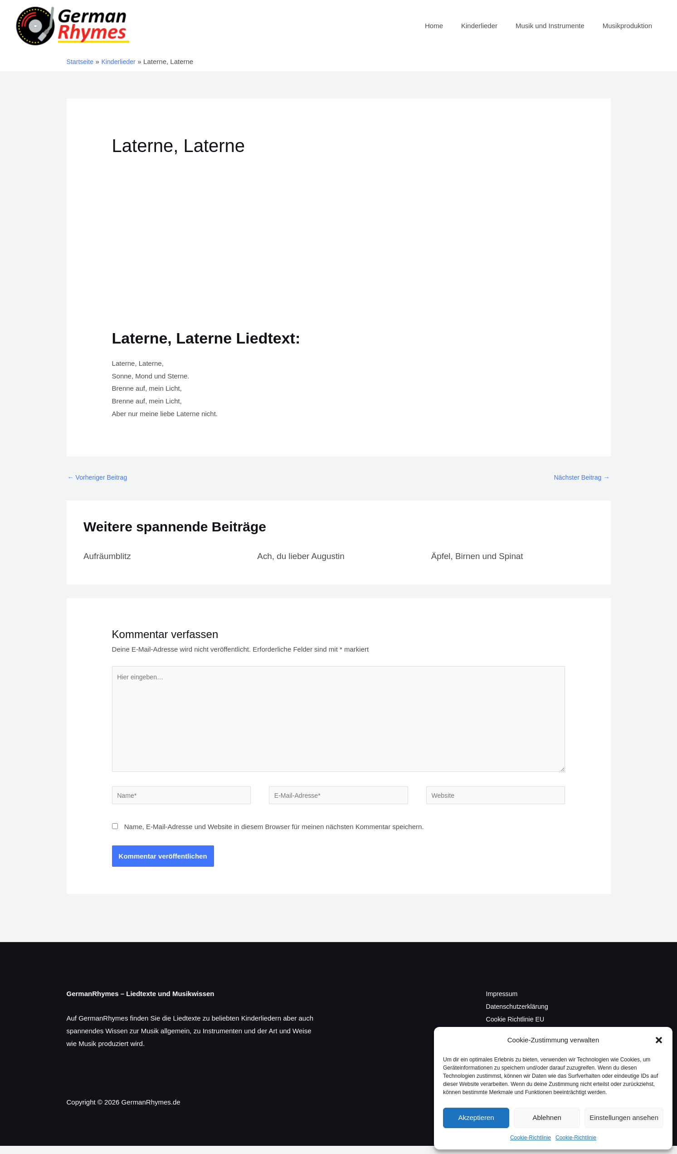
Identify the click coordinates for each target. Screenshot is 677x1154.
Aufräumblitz (108, 556)
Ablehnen (546, 1117)
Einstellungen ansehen (623, 1117)
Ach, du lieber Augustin (303, 556)
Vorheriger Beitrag (99, 477)
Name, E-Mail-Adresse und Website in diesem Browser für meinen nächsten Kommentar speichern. (274, 835)
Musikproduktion (629, 25)
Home (450, 25)
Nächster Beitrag (580, 477)
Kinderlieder (490, 25)
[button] (658, 1040)
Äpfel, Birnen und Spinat (480, 556)
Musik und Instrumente (556, 25)
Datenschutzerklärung (519, 1014)
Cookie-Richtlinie (530, 1137)
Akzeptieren (476, 1117)
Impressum (503, 1002)
